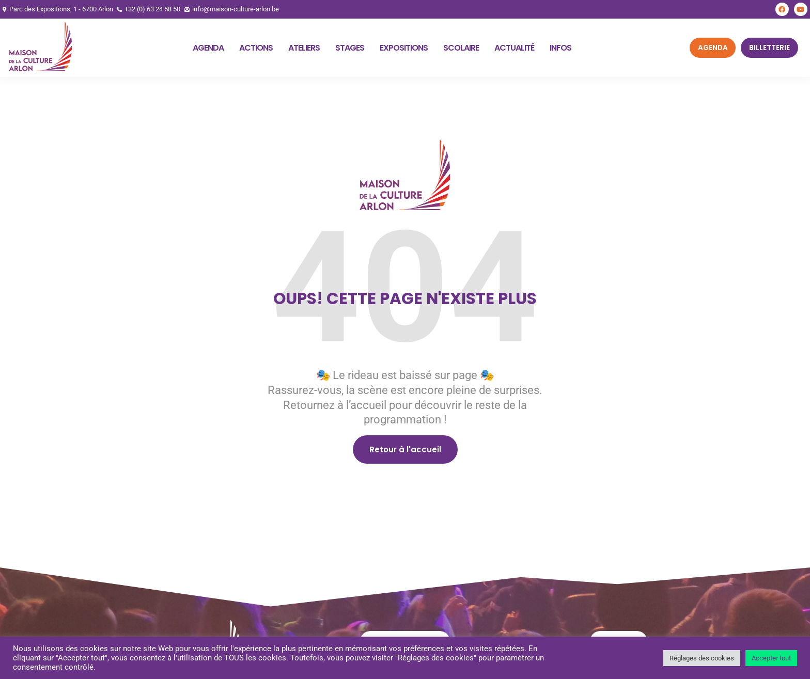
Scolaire (461, 48)
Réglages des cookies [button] (701, 658)
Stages (349, 48)
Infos (560, 48)
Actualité (514, 48)
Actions (256, 48)
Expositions (404, 48)
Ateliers (304, 48)
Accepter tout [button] (771, 658)
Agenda (208, 48)
